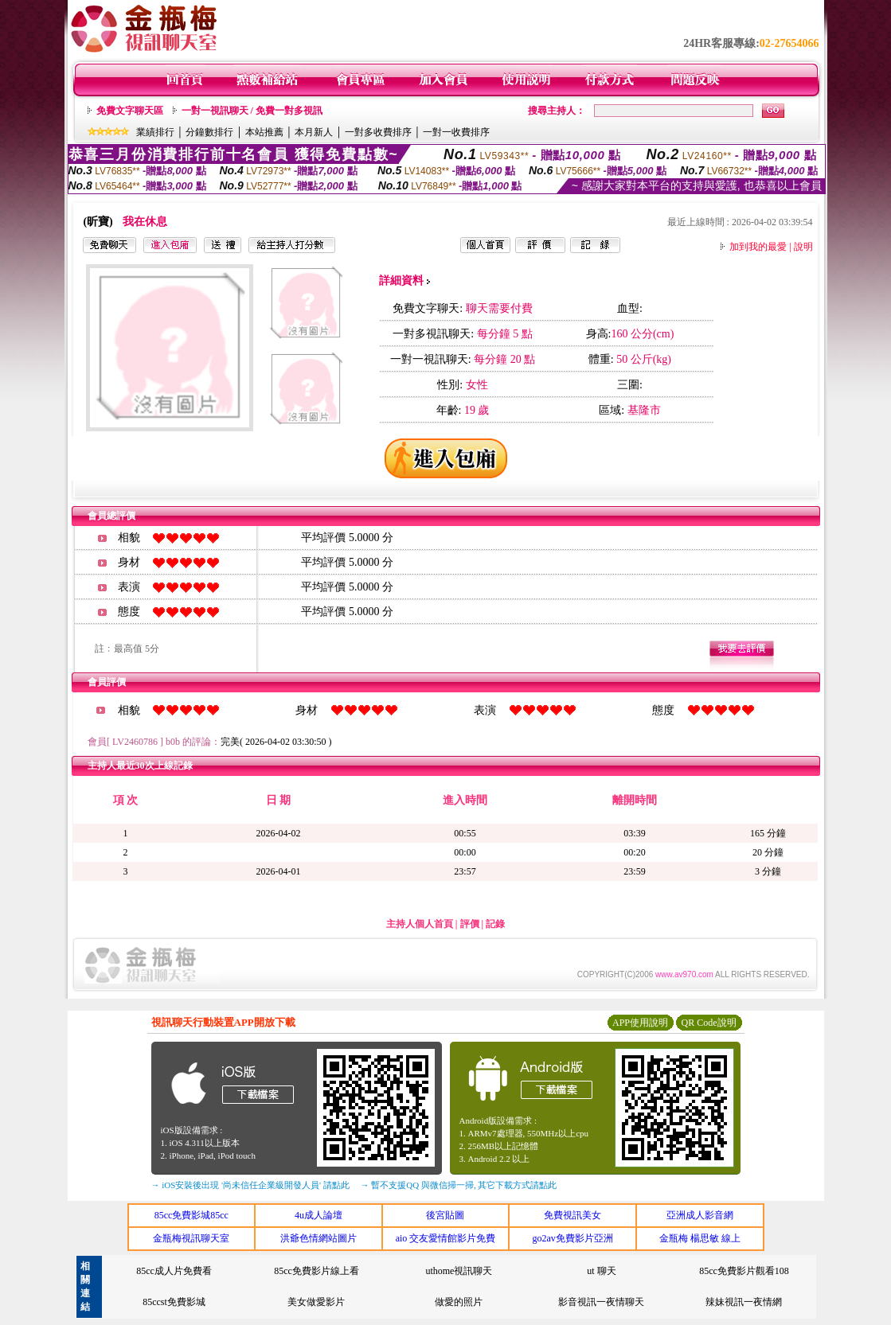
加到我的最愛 (758, 246)
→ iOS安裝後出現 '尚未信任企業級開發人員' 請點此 (250, 1185)
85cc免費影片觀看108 (744, 1270)
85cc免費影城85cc (191, 1215)
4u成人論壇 (318, 1215)
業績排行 (155, 132)
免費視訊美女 (572, 1215)
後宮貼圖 (445, 1215)
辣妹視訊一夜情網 (743, 1301)
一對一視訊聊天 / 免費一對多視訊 (252, 110)
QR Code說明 (709, 1022)
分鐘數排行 (209, 132)
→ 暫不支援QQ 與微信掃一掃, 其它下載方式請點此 (459, 1185)
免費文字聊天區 (129, 110)
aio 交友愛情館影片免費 (446, 1238)
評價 (469, 923)
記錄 (495, 923)
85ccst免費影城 (174, 1301)
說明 (803, 246)
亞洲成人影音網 (699, 1215)
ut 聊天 (601, 1270)
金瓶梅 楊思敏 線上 (700, 1238)
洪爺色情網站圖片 (318, 1238)
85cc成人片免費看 (174, 1270)
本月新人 (314, 132)
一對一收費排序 (456, 132)
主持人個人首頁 (419, 923)
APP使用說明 (640, 1022)
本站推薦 (264, 132)
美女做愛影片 (316, 1301)
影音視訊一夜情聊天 (601, 1301)
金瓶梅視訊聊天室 (191, 1238)
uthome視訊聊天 (458, 1270)
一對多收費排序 (378, 132)
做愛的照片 (459, 1301)
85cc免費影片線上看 (316, 1270)
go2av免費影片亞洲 (572, 1238)
